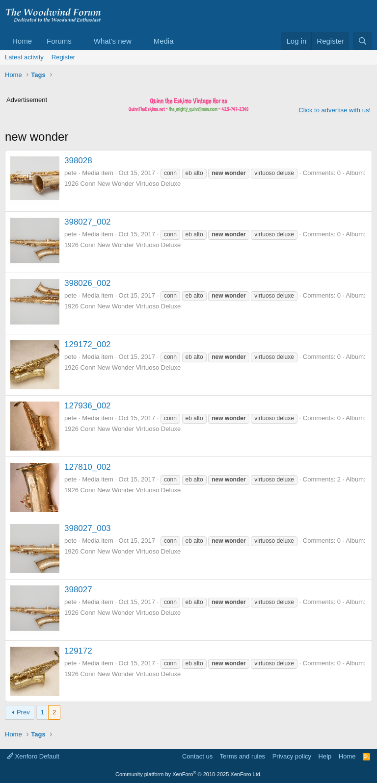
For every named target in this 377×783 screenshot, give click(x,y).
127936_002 (87, 405)
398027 (78, 589)
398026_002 (87, 283)
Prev (23, 712)
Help (325, 756)
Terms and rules (242, 756)
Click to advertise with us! (334, 110)
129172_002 (87, 344)
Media (164, 41)
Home (22, 41)
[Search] (362, 41)
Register (63, 57)
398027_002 (87, 222)
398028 (78, 160)
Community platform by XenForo (188, 774)
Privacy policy (291, 756)
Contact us (197, 756)
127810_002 (87, 467)
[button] (79, 41)
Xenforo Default (33, 756)
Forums (59, 41)
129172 (78, 651)
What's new (113, 41)
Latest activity (24, 57)
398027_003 (87, 528)
